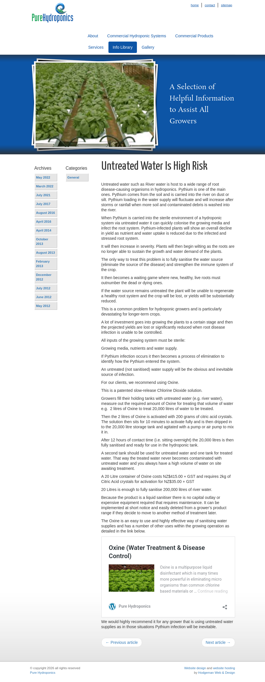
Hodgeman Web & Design (216, 672)
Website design (195, 668)
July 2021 (43, 195)
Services (96, 47)
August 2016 (45, 212)
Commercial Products (194, 36)
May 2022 (43, 177)
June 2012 (44, 297)
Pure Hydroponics (43, 672)
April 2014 (43, 230)
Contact (210, 5)
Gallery (148, 47)
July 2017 (43, 204)
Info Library (123, 47)
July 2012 (43, 288)
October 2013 (42, 241)
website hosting (224, 668)
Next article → (218, 642)
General (73, 177)
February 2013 (43, 264)
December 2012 (44, 277)
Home (195, 5)
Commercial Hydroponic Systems (136, 36)
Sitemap (226, 5)
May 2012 (43, 306)
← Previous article (122, 642)
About (93, 36)
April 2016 (43, 221)
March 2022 (45, 186)
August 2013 (45, 252)
